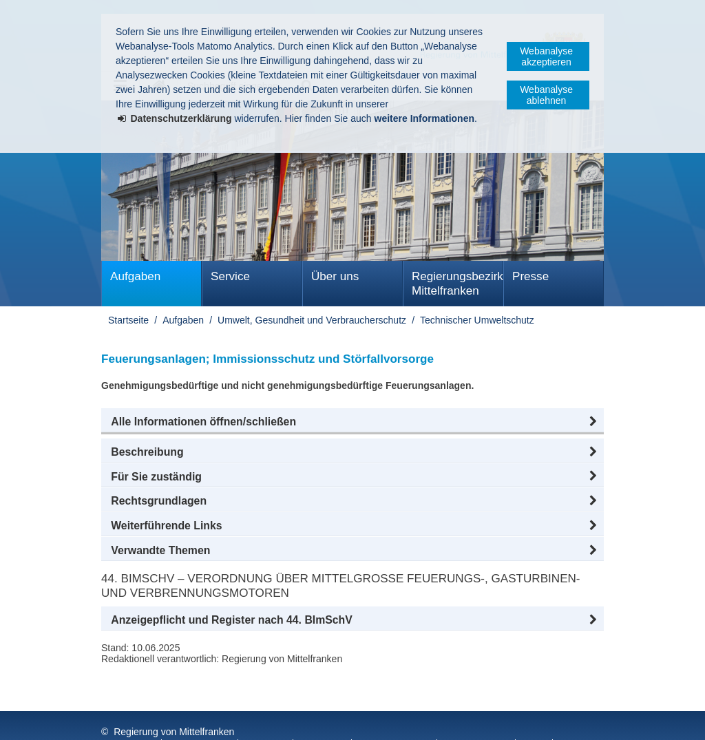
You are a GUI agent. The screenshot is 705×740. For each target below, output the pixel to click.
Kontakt (267, 718)
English (465, 718)
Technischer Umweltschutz (477, 320)
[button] (352, 422)
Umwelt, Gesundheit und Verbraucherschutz (312, 320)
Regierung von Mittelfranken (174, 704)
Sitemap (323, 718)
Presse (530, 276)
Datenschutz (201, 718)
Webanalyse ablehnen (546, 95)
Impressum (127, 718)
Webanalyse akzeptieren (546, 56)
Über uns (335, 276)
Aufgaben (135, 276)
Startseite (128, 320)
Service (230, 276)
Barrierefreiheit (395, 718)
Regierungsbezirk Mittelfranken (457, 283)
